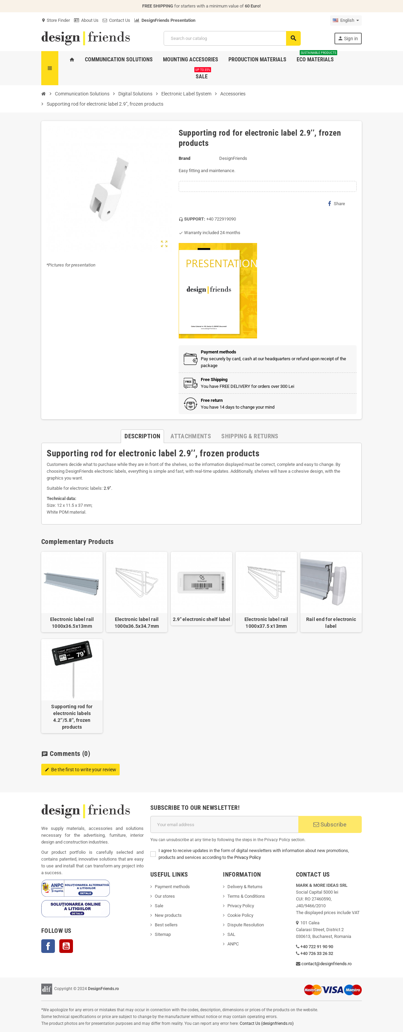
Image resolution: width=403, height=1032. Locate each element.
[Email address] (224, 824)
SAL (231, 934)
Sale (159, 905)
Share (336, 203)
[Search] (232, 38)
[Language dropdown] (346, 20)
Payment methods (172, 886)
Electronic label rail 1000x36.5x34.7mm (137, 623)
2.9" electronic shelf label (201, 619)
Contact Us (116, 20)
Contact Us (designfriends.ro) (267, 1023)
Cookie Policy (240, 915)
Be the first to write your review (80, 769)
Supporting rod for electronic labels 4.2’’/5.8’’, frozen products (71, 717)
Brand (184, 158)
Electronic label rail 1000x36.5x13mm (72, 623)
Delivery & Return (243, 886)
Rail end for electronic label (331, 623)
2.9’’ (107, 488)
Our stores (165, 896)
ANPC (233, 943)
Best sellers (166, 924)
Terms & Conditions (246, 896)
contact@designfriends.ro (326, 963)
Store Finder (55, 20)
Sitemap (163, 934)
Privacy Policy (247, 857)
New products (168, 915)
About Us (86, 20)
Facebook (48, 946)
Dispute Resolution (245, 924)
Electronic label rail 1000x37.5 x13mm (266, 623)
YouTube (66, 946)
